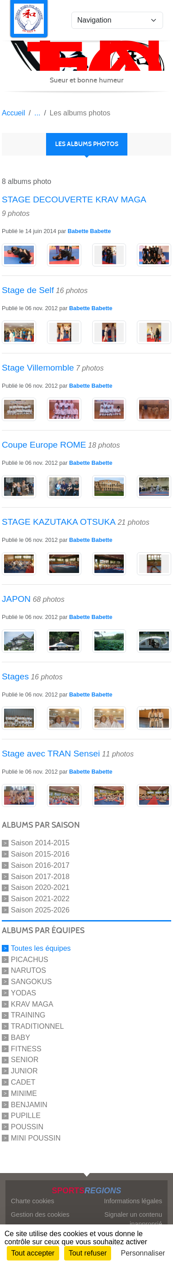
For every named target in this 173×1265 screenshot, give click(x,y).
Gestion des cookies (40, 1214)
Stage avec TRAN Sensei (51, 753)
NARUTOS (28, 970)
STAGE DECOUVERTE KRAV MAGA (74, 199)
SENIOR (24, 1059)
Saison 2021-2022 (40, 899)
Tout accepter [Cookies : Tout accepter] (33, 1253)
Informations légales (133, 1201)
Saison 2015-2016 (40, 854)
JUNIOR (24, 1071)
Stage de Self (28, 290)
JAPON (16, 599)
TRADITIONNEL (37, 1026)
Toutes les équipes (41, 948)
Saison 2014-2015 (40, 843)
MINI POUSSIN (36, 1138)
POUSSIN (27, 1127)
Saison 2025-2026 (40, 910)
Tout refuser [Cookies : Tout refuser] (88, 1253)
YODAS (23, 993)
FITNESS (26, 1048)
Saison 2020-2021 (40, 887)
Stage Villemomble (38, 367)
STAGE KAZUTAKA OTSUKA (59, 522)
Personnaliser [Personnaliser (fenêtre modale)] (143, 1253)
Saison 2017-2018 (40, 876)
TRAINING (28, 1015)
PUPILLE (26, 1115)
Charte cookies (32, 1201)
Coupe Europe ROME (44, 444)
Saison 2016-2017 (40, 865)
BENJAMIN (29, 1104)
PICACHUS (29, 959)
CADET (23, 1082)
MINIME (24, 1093)
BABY (20, 1037)
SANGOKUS (31, 981)
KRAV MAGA (32, 1004)
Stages (15, 676)
